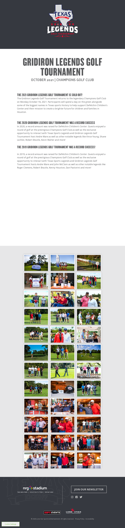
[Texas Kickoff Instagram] (72, 497)
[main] (62, 238)
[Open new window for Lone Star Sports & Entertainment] (73, 511)
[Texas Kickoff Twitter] (81, 497)
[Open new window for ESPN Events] (52, 512)
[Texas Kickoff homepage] (61, 16)
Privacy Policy (79, 519)
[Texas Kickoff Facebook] (76, 497)
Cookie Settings (10, 524)
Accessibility (89, 519)
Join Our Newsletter (89, 489)
